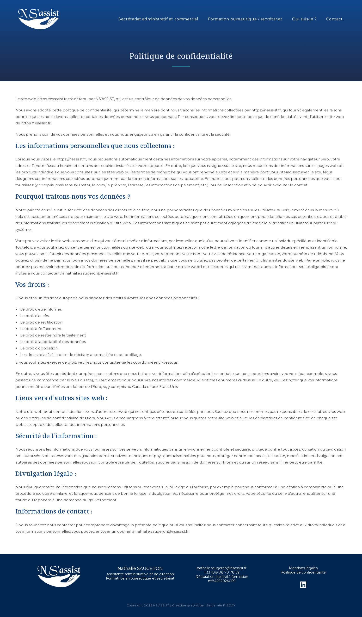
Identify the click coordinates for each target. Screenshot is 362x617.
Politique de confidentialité (303, 572)
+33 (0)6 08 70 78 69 (221, 572)
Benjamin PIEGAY (221, 605)
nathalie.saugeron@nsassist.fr (221, 568)
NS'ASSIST (161, 605)
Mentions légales (303, 568)
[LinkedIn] (303, 585)
